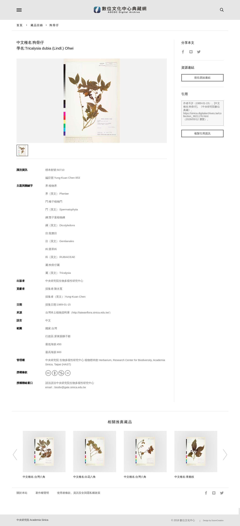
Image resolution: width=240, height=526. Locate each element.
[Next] (222, 455)
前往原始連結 (202, 77)
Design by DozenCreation (213, 520)
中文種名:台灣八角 (34, 476)
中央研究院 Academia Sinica (32, 520)
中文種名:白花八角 (84, 476)
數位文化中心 (187, 520)
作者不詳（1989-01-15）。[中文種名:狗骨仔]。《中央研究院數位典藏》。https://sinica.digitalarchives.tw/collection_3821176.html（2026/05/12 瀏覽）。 (202, 113)
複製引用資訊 (202, 133)
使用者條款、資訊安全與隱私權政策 (78, 492)
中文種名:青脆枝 (184, 476)
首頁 (20, 25)
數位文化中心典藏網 (120, 9)
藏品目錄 (37, 25)
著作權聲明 (42, 492)
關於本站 (22, 492)
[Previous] (18, 455)
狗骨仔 (54, 25)
